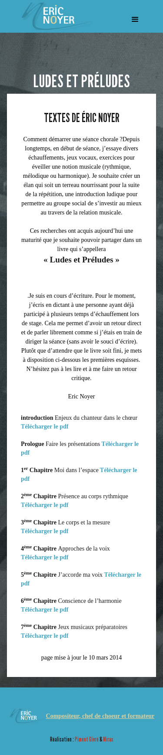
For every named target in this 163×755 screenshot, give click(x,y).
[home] (54, 16)
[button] (135, 20)
